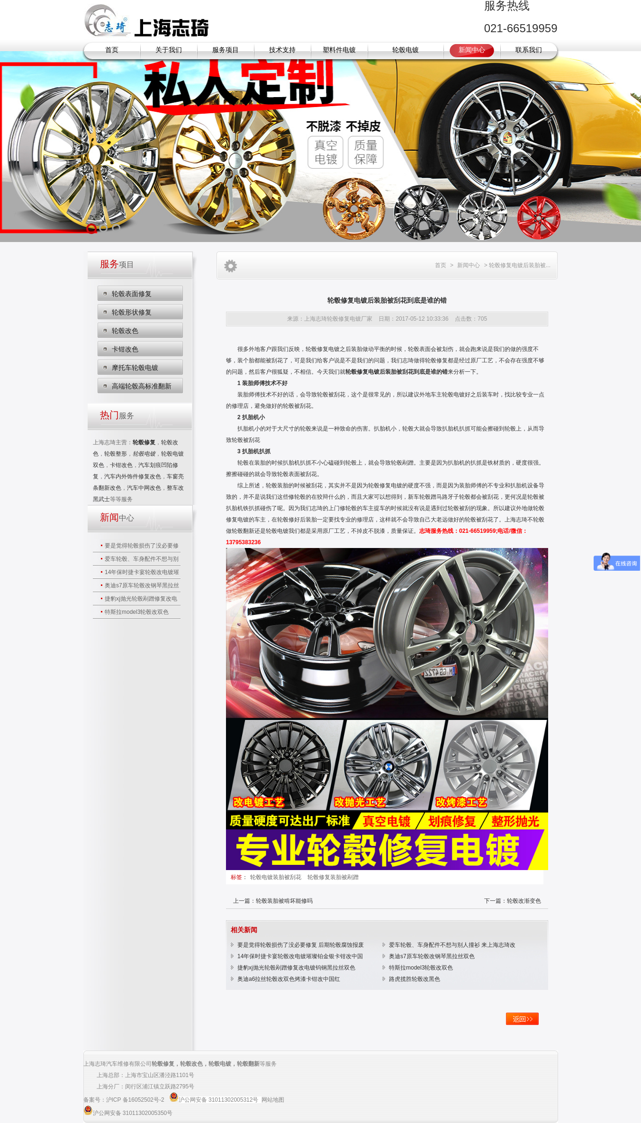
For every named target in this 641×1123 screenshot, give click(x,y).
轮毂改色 (125, 330)
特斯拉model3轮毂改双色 (137, 612)
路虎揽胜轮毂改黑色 (414, 979)
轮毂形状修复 (132, 312)
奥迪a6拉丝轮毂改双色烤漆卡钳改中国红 (288, 979)
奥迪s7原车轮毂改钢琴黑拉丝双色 (432, 956)
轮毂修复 (163, 1063)
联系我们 (528, 50)
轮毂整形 (115, 453)
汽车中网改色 (144, 488)
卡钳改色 (125, 349)
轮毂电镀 (405, 50)
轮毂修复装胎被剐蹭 (333, 877)
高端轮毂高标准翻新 (142, 386)
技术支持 (282, 50)
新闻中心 (472, 50)
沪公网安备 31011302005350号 (133, 1113)
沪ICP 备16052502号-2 (136, 1099)
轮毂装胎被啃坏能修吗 (284, 901)
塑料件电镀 (339, 50)
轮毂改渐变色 (524, 901)
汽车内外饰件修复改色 (132, 476)
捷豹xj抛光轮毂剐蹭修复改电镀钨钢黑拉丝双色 (296, 967)
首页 (111, 50)
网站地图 (273, 1099)
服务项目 (225, 50)
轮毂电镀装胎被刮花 (276, 877)
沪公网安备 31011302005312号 (219, 1099)
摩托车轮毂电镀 (135, 367)
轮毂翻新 (243, 531)
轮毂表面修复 (132, 293)
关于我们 (168, 50)
